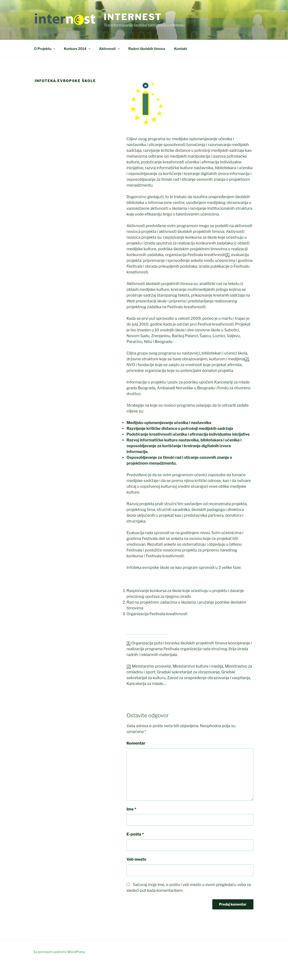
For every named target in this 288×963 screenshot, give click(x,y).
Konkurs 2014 (77, 49)
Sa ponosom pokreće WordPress (59, 952)
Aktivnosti (109, 49)
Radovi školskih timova (146, 49)
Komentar (135, 743)
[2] (246, 359)
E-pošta (135, 834)
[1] (227, 254)
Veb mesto (136, 859)
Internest (133, 17)
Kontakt (180, 49)
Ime (131, 809)
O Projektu (45, 49)
